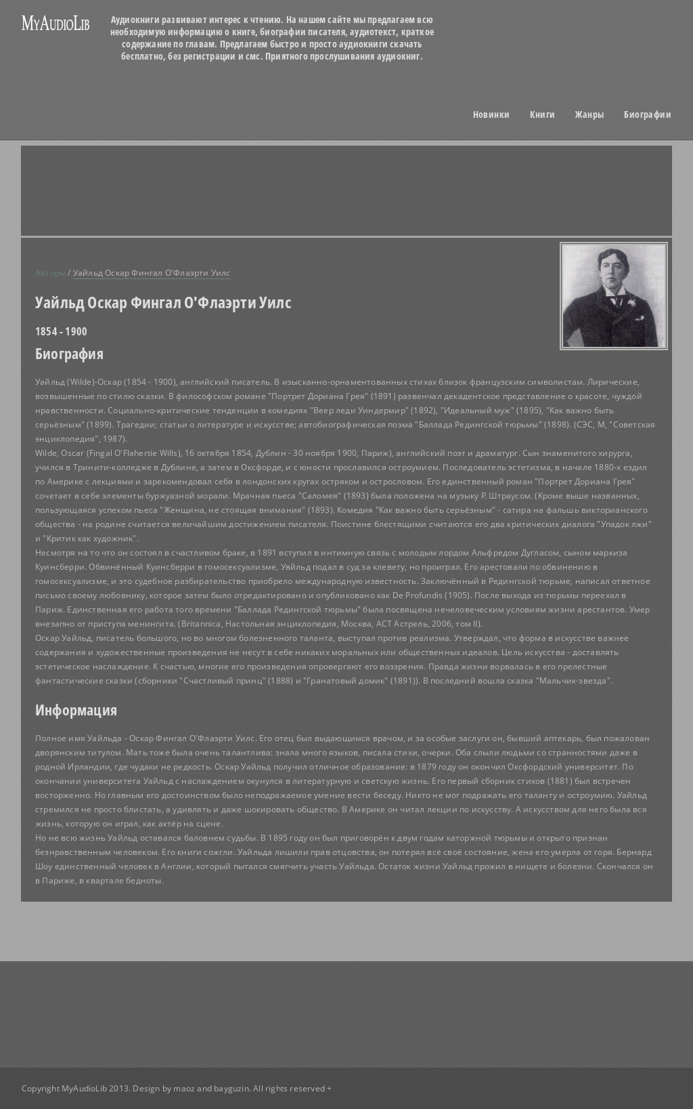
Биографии (647, 114)
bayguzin (231, 1088)
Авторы (50, 272)
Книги (542, 114)
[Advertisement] (363, 190)
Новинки (491, 114)
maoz (184, 1088)
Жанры (589, 114)
